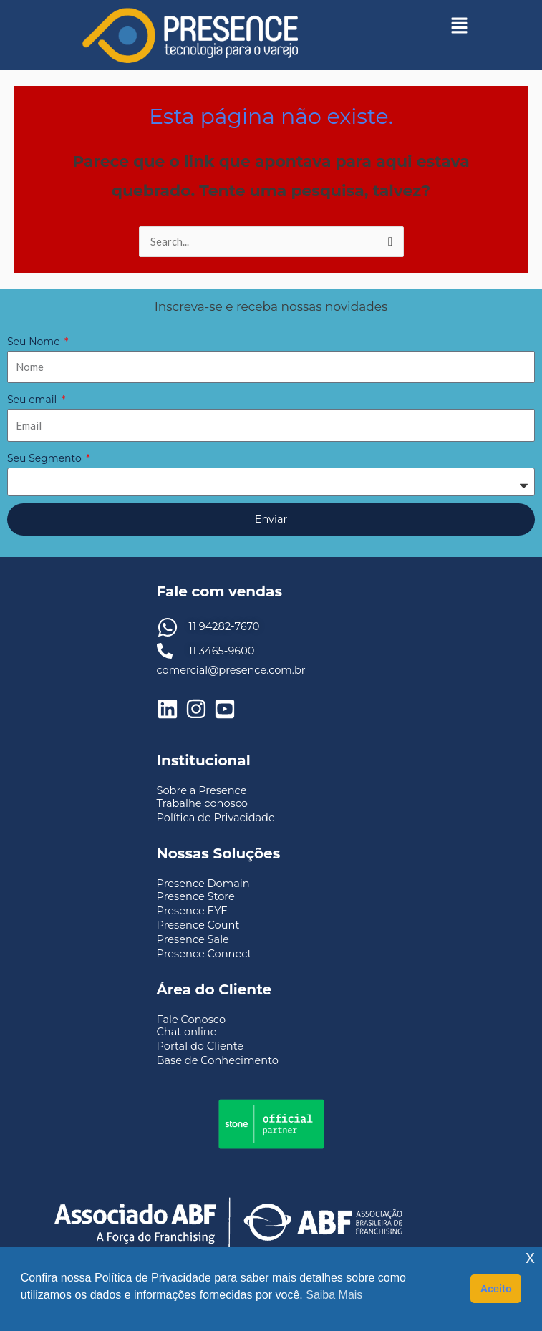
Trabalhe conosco (202, 803)
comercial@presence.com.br (231, 670)
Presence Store (196, 896)
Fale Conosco (191, 1019)
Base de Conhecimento (218, 1060)
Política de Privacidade (216, 817)
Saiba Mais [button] (334, 1295)
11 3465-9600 (222, 650)
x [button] (530, 1257)
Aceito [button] (496, 1288)
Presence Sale (193, 939)
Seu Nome (34, 341)
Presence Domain (203, 883)
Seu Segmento (45, 458)
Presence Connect (204, 953)
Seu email (33, 399)
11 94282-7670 (224, 626)
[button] (459, 25)
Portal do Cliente (200, 1046)
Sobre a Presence (202, 790)
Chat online (187, 1031)
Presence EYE (192, 910)
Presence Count (198, 925)
